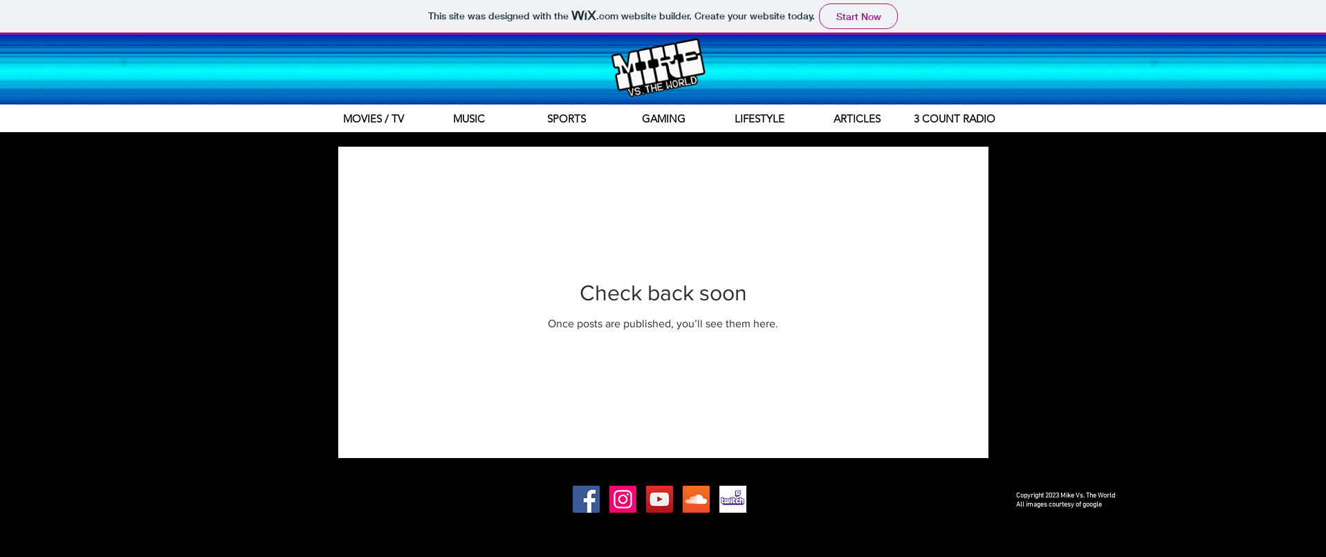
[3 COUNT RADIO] (954, 118)
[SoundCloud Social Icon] (696, 499)
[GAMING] (664, 118)
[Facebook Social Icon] (586, 499)
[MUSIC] (469, 118)
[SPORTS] (566, 118)
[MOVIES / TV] (373, 118)
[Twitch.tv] (732, 499)
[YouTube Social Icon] (659, 499)
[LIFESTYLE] (759, 118)
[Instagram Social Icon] (622, 499)
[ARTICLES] (857, 118)
